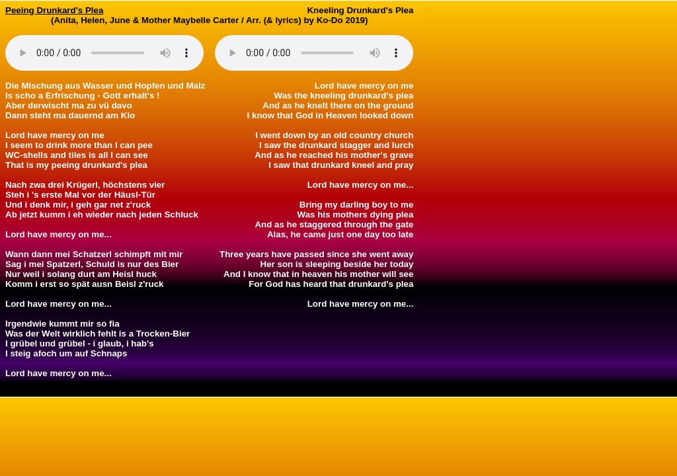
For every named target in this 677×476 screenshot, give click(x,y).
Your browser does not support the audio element (104, 53)
